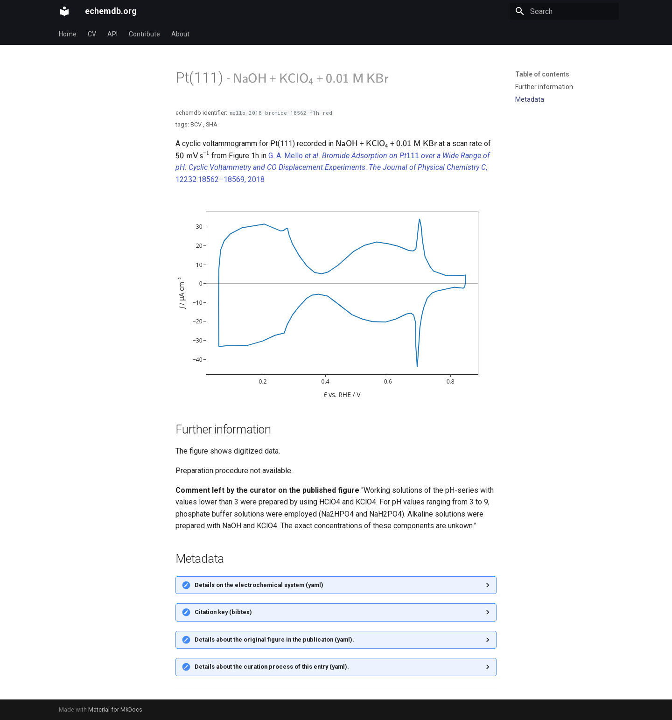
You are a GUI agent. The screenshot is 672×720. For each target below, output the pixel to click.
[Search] (564, 11)
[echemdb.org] (64, 11)
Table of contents (542, 74)
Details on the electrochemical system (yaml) (259, 584)
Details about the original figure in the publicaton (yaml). (274, 639)
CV (92, 34)
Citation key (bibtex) (223, 611)
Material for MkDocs (115, 709)
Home (68, 34)
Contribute (144, 34)
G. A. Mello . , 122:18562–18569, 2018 (332, 167)
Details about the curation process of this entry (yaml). (272, 666)
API (112, 34)
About (180, 34)
